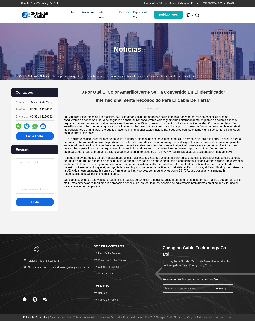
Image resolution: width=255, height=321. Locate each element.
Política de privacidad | (36, 317)
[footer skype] (35, 299)
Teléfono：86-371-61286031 (41, 260)
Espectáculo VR (140, 15)
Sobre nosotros (103, 15)
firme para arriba (223, 288)
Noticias (32, 76)
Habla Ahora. (168, 15)
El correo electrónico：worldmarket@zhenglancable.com (56, 267)
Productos (87, 12)
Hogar (74, 12)
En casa (20, 76)
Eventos (124, 12)
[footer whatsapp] (24, 299)
